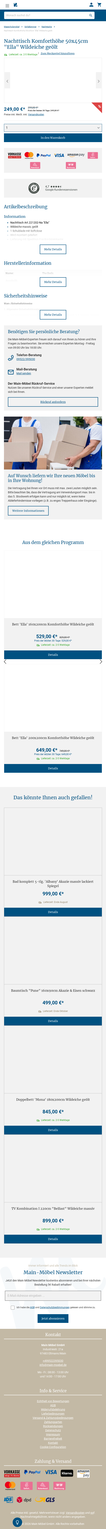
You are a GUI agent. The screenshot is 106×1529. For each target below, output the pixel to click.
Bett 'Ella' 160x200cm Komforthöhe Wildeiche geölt (53, 624)
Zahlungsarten (53, 1422)
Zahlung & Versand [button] (53, 1461)
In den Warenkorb (53, 138)
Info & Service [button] (53, 1391)
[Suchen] (91, 15)
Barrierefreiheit (53, 1438)
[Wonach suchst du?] (49, 15)
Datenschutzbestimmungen (55, 1307)
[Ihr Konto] (91, 4)
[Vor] (101, 661)
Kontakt (53, 1442)
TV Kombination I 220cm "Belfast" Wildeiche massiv (53, 1209)
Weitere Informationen (28, 511)
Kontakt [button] (53, 1335)
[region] (53, 80)
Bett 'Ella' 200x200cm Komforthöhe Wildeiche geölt (53, 738)
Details (53, 655)
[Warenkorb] (99, 4)
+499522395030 (53, 1360)
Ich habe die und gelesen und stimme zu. (56, 1307)
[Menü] (7, 5)
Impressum (53, 1434)
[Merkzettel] (15, 5)
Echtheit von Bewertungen (53, 1401)
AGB (32, 1307)
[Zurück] (5, 661)
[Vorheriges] (7, 80)
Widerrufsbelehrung (53, 1409)
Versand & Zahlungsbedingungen (53, 1417)
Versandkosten (36, 114)
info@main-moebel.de (53, 1364)
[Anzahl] (53, 128)
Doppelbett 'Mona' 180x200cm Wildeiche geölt (53, 1100)
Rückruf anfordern (53, 402)
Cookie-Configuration (53, 1447)
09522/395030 (25, 359)
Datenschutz (53, 1430)
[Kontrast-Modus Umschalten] (17, 1522)
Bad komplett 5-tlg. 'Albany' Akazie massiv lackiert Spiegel (53, 884)
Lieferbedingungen (53, 1413)
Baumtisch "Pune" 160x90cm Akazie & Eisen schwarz (53, 991)
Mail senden (23, 373)
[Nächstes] (99, 80)
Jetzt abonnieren (53, 1318)
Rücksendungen (53, 1426)
